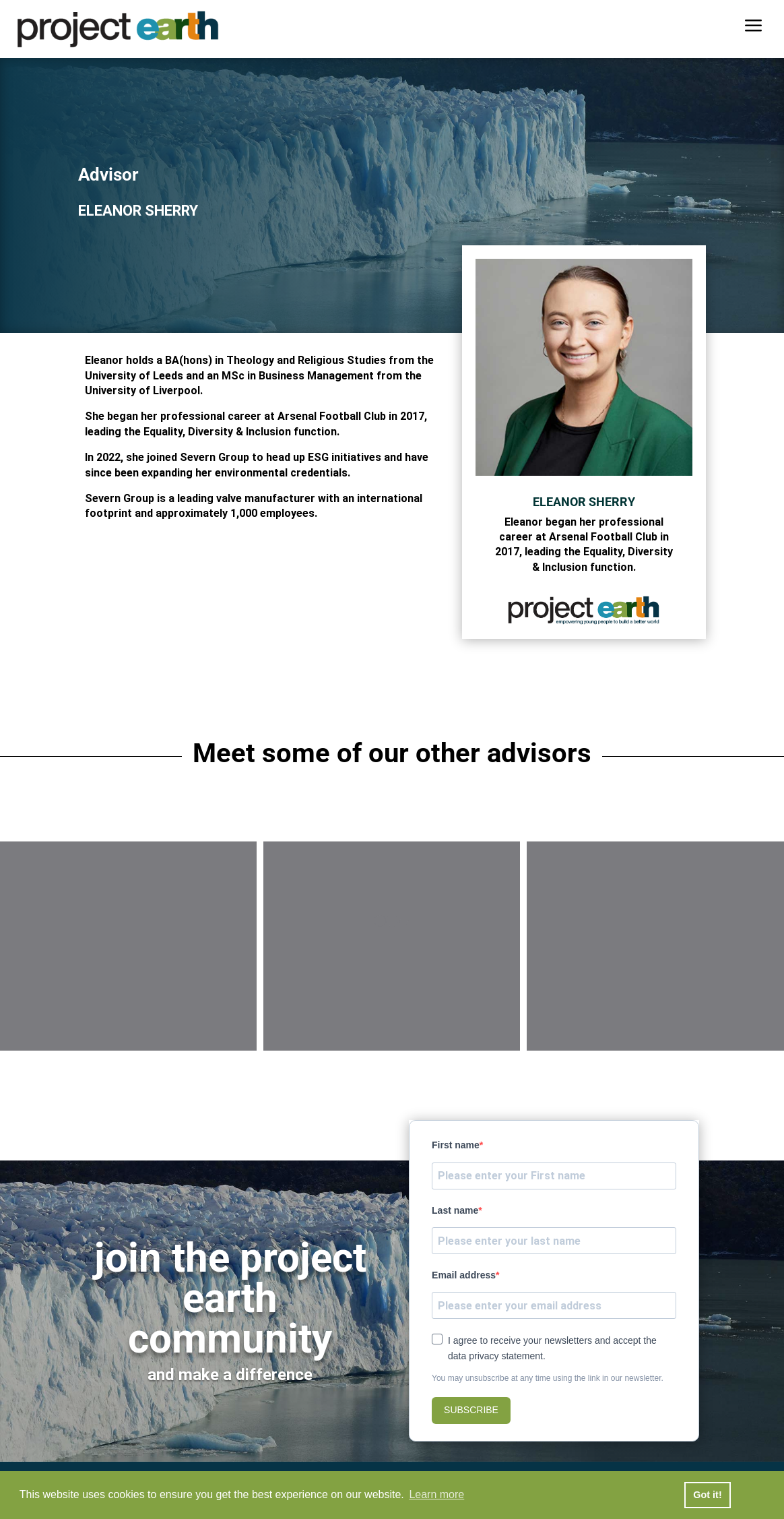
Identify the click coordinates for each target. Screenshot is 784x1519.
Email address (464, 1275)
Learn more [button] (436, 1494)
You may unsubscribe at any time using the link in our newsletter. (547, 1378)
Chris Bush (391, 1000)
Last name (455, 1210)
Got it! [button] (707, 1494)
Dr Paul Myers (128, 1000)
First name (456, 1145)
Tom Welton (655, 1000)
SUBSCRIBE (471, 1409)
